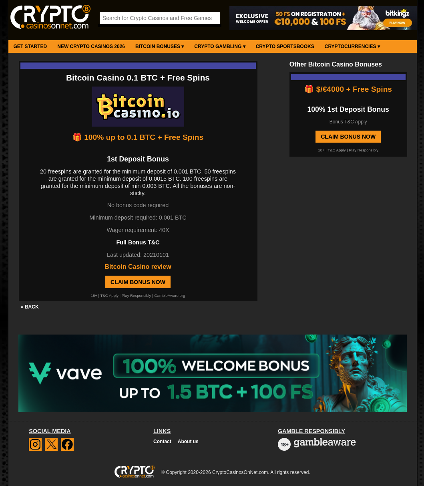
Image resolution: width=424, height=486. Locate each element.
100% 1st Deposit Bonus (348, 109)
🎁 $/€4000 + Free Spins (348, 89)
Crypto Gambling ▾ (219, 46)
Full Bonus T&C (138, 242)
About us (188, 441)
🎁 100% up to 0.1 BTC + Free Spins (137, 137)
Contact (162, 441)
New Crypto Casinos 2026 (91, 46)
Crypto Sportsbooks (285, 46)
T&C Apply (109, 295)
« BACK (30, 307)
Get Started (30, 46)
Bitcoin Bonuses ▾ (159, 46)
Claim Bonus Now (138, 282)
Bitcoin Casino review (137, 266)
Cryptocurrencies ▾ (352, 46)
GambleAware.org (169, 295)
